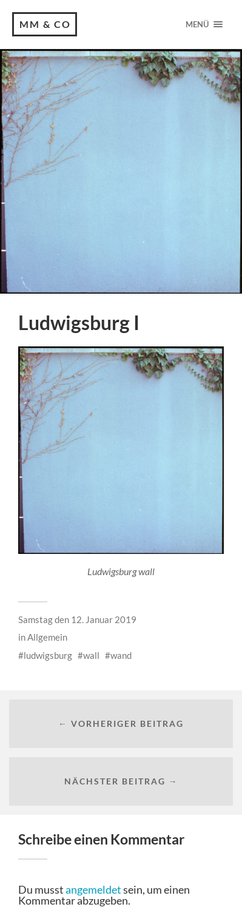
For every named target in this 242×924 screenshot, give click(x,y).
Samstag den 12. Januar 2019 (77, 619)
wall (91, 655)
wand (121, 655)
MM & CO (45, 24)
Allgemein (47, 637)
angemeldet (93, 889)
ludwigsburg (48, 655)
